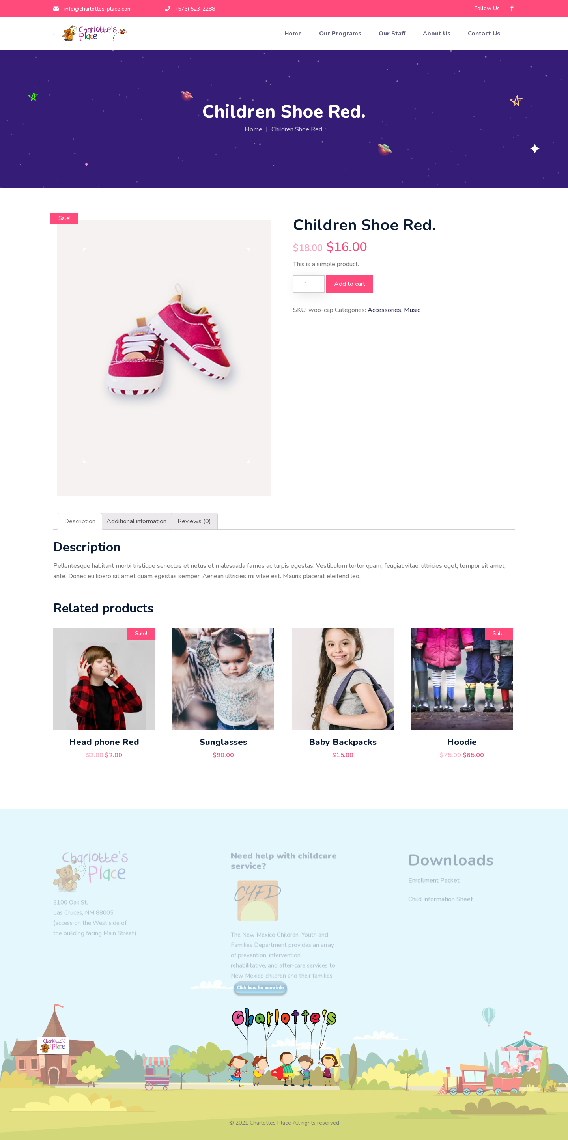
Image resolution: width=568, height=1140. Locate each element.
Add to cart (349, 284)
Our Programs (341, 33)
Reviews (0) (194, 521)
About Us (437, 33)
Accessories (384, 310)
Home (293, 33)
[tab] (80, 521)
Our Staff (393, 33)
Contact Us (485, 33)
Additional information (136, 521)
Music (412, 310)
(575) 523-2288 (190, 9)
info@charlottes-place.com (92, 9)
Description (79, 521)
